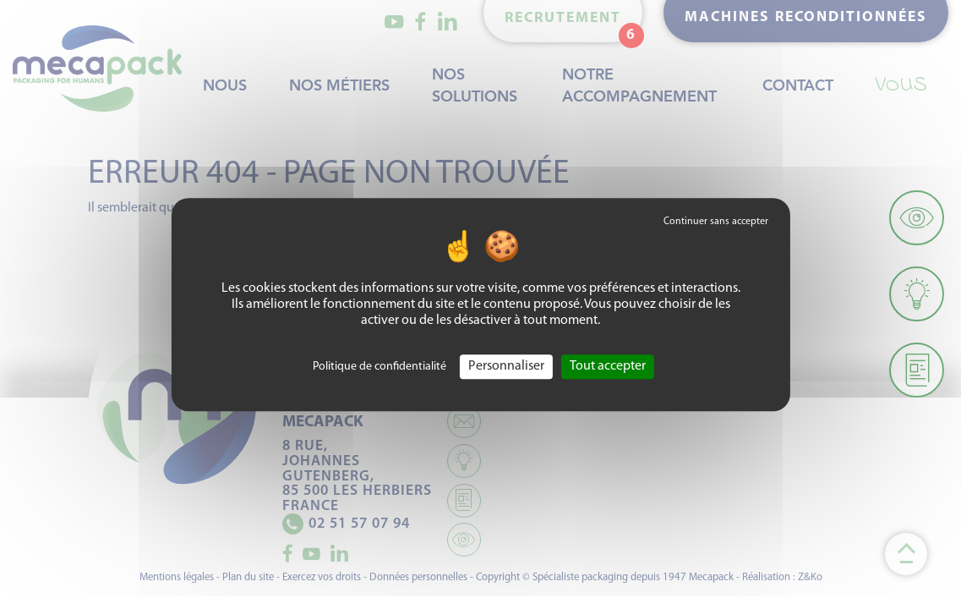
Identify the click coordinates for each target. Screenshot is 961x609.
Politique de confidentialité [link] (379, 366)
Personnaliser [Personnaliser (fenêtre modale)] (506, 366)
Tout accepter (608, 366)
